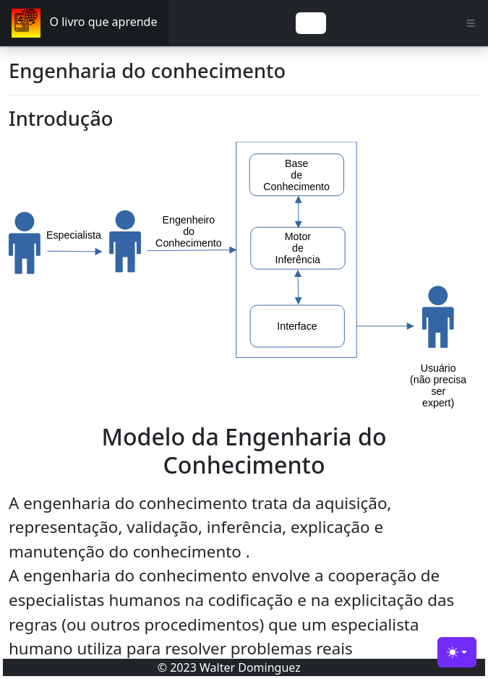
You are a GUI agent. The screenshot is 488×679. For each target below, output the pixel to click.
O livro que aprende (84, 23)
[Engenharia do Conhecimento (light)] (456, 652)
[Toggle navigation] (311, 23)
